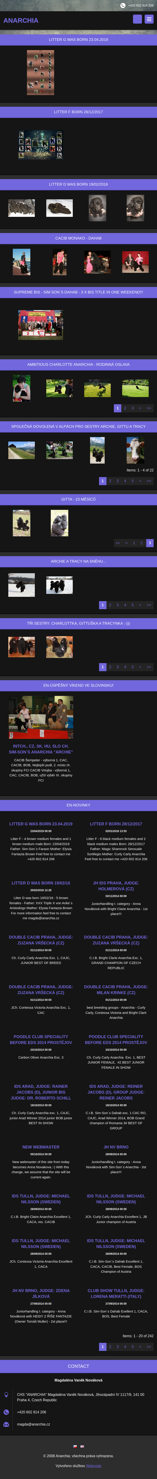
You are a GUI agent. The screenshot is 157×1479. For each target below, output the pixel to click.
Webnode (93, 1467)
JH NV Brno (116, 1148)
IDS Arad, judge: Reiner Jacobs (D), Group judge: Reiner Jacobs (116, 1094)
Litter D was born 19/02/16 (41, 884)
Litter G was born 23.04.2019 (41, 825)
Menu (149, 19)
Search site (137, 19)
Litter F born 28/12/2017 (116, 825)
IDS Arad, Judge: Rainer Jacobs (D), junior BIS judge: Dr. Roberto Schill (41, 1094)
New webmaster (41, 1148)
